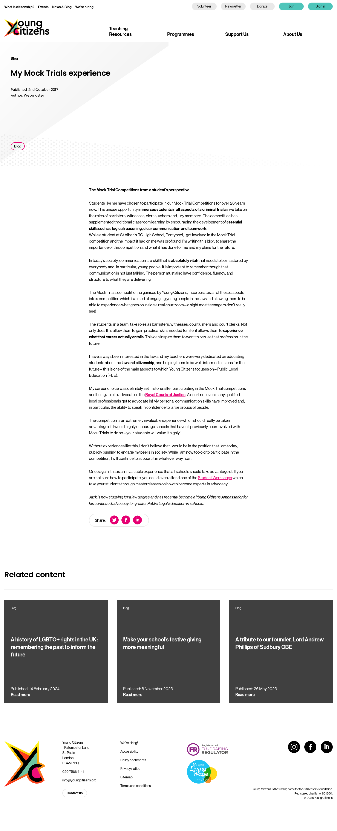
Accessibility (129, 751)
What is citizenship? (19, 7)
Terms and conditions (135, 786)
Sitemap (126, 777)
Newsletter (233, 6)
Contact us (75, 793)
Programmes (180, 34)
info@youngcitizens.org (79, 780)
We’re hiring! (84, 7)
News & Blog (62, 7)
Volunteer (204, 6)
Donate (262, 6)
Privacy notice (130, 768)
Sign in (320, 6)
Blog (17, 146)
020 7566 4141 (73, 771)
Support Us (237, 34)
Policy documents (133, 760)
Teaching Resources (120, 31)
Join (291, 6)
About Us (292, 34)
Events (43, 7)
